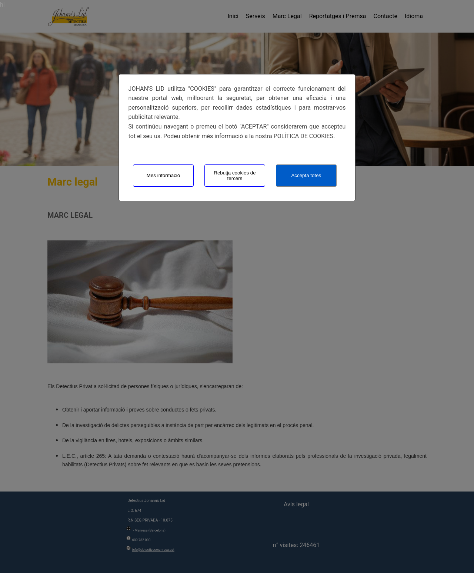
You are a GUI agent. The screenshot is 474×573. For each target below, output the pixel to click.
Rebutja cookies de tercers (235, 175)
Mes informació (163, 175)
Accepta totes (306, 175)
